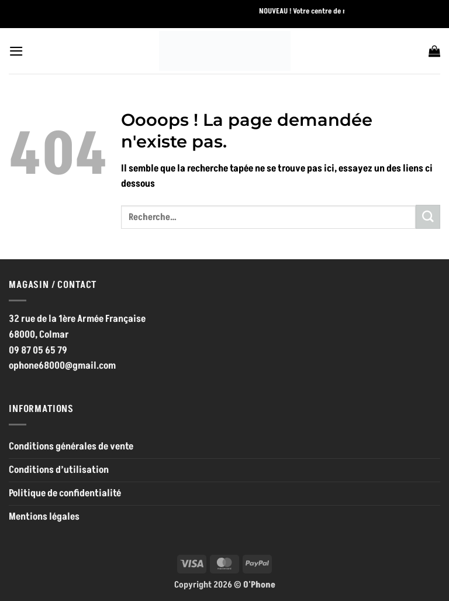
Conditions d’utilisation (59, 470)
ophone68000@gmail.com (62, 366)
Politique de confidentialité (65, 493)
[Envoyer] (428, 217)
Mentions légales (44, 517)
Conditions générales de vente (71, 446)
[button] (16, 51)
